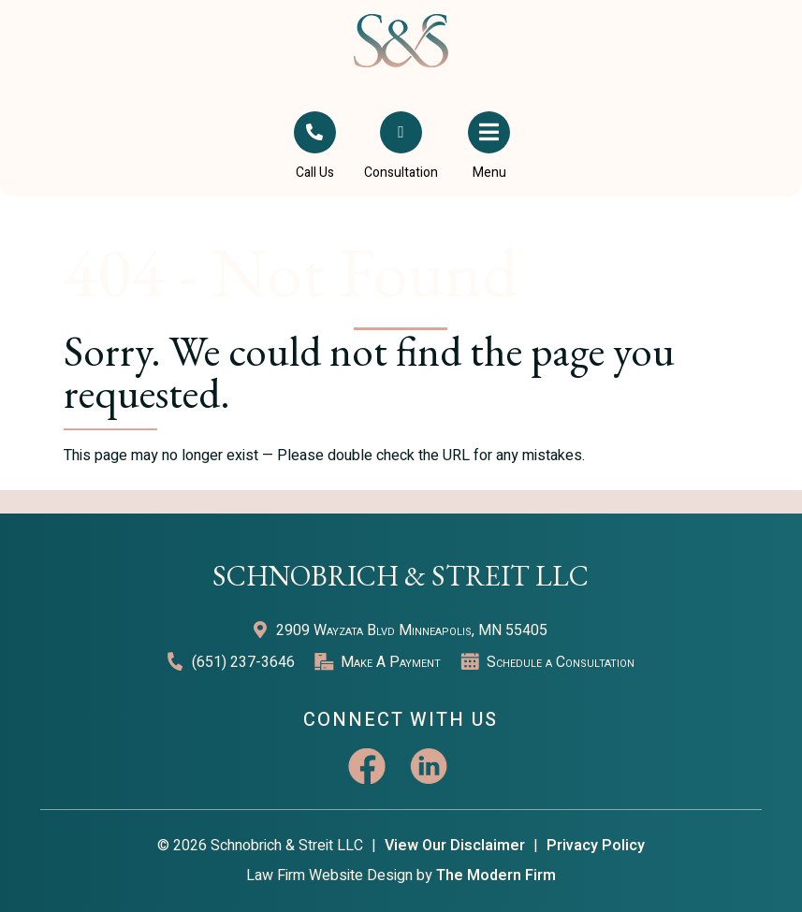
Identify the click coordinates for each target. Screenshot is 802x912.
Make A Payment (391, 662)
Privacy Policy (596, 845)
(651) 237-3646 (243, 662)
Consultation (401, 172)
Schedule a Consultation (560, 662)
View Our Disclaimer (455, 845)
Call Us (315, 172)
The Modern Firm (496, 875)
